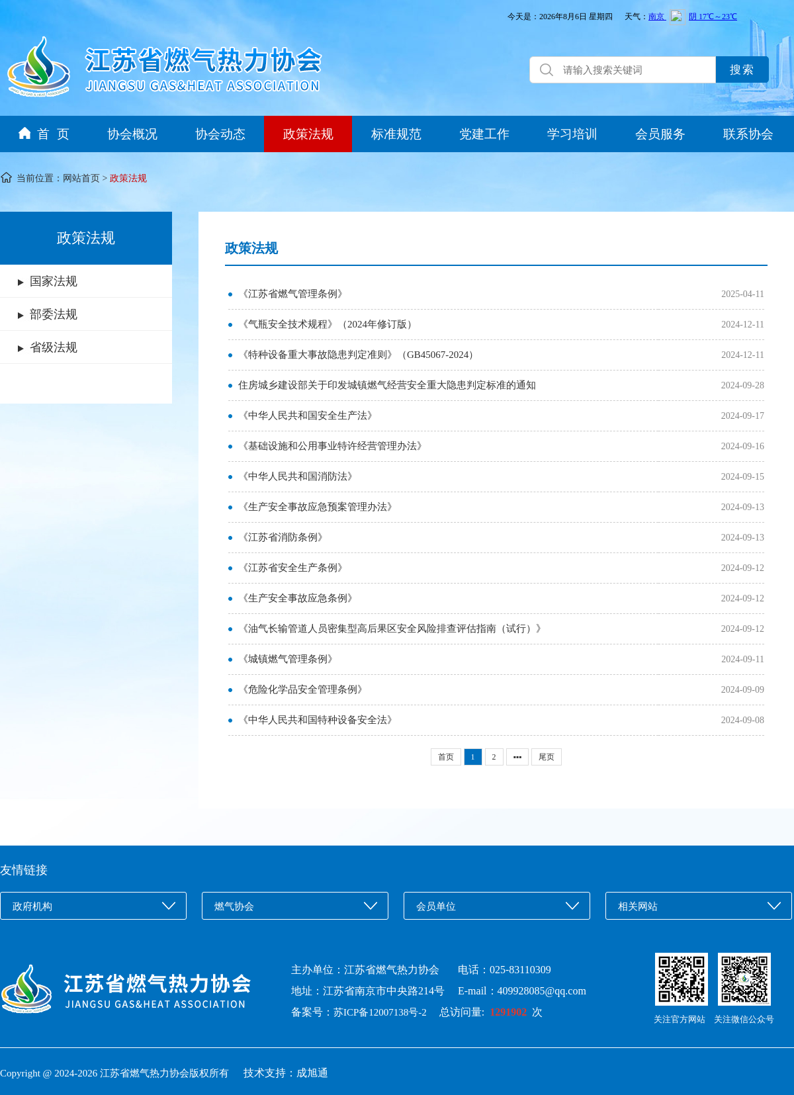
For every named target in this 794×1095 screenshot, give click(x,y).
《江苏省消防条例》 (283, 537)
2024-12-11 (742, 324)
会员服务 (660, 134)
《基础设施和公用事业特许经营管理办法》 (332, 446)
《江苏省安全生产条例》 (292, 567)
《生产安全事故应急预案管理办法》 (317, 507)
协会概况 (132, 134)
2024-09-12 (742, 568)
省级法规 (53, 347)
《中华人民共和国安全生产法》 (307, 415)
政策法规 (308, 134)
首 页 (44, 134)
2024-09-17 (742, 416)
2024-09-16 (742, 446)
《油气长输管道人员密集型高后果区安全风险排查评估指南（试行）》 (392, 628)
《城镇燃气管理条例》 (287, 659)
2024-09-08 (742, 720)
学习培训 (572, 134)
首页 (446, 757)
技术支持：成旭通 (285, 1072)
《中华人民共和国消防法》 (297, 476)
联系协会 (748, 134)
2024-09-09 (742, 690)
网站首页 (81, 178)
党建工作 (484, 134)
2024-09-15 (742, 477)
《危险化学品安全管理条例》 (302, 689)
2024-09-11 (742, 659)
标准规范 (396, 134)
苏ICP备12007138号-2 (385, 1012)
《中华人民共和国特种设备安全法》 (317, 720)
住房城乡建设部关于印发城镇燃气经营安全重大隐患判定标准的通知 (387, 385)
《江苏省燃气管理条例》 (292, 293)
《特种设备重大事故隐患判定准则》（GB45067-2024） (358, 354)
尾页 (546, 757)
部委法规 (53, 314)
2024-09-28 (742, 385)
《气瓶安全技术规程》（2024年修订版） (327, 324)
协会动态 (220, 134)
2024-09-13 (742, 507)
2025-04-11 (742, 294)
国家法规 (53, 281)
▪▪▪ (517, 757)
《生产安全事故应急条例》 (297, 598)
